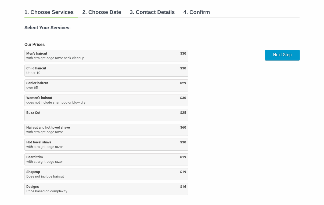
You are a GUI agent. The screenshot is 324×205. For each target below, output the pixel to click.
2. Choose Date (101, 12)
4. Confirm (196, 12)
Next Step (282, 54)
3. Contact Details (152, 12)
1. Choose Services (49, 12)
